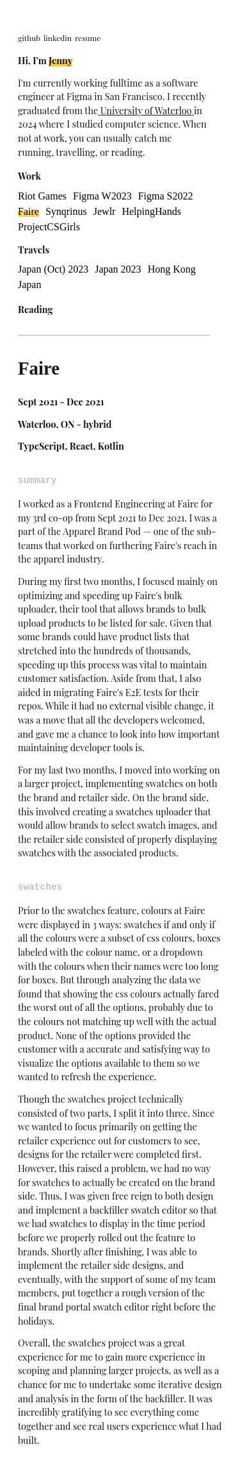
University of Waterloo (146, 110)
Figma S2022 (165, 196)
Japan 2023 (118, 269)
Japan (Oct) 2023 (53, 269)
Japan (29, 284)
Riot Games (42, 196)
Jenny (60, 60)
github (29, 38)
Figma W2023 (102, 196)
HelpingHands (151, 211)
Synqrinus (66, 211)
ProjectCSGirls (49, 226)
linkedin (58, 38)
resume (87, 38)
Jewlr (104, 211)
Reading (35, 309)
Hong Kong (172, 269)
